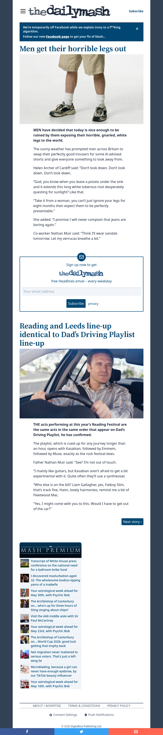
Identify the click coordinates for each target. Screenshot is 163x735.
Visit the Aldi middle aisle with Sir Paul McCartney (54, 618)
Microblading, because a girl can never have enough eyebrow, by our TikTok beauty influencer (54, 671)
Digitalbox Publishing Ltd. (86, 726)
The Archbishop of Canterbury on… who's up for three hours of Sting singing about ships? (54, 605)
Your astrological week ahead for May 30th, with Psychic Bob (54, 593)
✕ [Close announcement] (137, 28)
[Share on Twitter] (81, 731)
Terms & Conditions (84, 706)
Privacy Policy (118, 706)
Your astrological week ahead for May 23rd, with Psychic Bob (54, 629)
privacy (93, 304)
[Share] (136, 731)
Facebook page (57, 36)
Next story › (132, 521)
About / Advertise (47, 706)
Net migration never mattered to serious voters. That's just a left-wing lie (54, 656)
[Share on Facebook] (27, 731)
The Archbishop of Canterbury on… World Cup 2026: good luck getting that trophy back (53, 641)
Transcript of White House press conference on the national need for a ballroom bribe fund (54, 565)
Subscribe (76, 303)
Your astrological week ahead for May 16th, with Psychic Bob (54, 684)
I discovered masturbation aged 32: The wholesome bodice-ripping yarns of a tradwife (55, 580)
